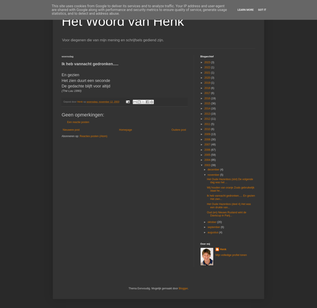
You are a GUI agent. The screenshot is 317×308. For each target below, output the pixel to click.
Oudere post (178, 129)
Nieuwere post (71, 129)
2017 (208, 93)
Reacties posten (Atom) (93, 136)
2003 (208, 165)
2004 (208, 159)
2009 (208, 134)
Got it (262, 9)
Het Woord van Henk (123, 21)
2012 (208, 118)
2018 (208, 88)
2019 (208, 82)
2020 (208, 77)
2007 (208, 144)
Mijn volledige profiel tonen (231, 255)
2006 (208, 149)
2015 (208, 103)
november (214, 174)
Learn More (246, 9)
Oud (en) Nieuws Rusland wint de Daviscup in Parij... (226, 214)
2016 (208, 98)
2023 (208, 62)
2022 (208, 67)
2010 (208, 129)
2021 (208, 72)
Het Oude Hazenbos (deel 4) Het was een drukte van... (229, 206)
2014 (208, 108)
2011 (208, 124)
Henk (223, 249)
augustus (213, 232)
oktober (212, 222)
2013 (208, 113)
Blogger (183, 288)
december (214, 169)
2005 (208, 154)
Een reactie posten (78, 122)
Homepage (125, 129)
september (214, 227)
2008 (208, 139)
